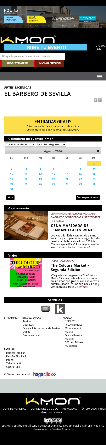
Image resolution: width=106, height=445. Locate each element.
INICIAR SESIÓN (50, 63)
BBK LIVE (70, 321)
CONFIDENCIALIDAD (15, 408)
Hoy (10, 197)
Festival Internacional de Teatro (41, 328)
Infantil (10, 360)
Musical (69, 339)
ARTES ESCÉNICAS (31, 317)
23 (94, 179)
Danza (26, 331)
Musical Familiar (15, 353)
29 (80, 184)
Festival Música (73, 324)
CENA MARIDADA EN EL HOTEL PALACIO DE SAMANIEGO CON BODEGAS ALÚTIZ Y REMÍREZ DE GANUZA (75, 217)
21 (66, 179)
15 (80, 173)
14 (66, 173)
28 (66, 184)
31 (11, 189)
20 (53, 179)
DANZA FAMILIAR (16, 356)
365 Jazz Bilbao (74, 342)
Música (69, 331)
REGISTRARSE (17, 63)
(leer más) (84, 247)
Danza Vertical (31, 335)
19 (40, 179)
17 (11, 179)
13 (53, 173)
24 (11, 184)
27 (53, 184)
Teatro (27, 321)
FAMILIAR (9, 349)
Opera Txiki (13, 367)
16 (94, 173)
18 (25, 179)
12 (40, 173)
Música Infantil (73, 328)
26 (40, 184)
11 (25, 173)
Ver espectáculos (88, 197)
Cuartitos (28, 324)
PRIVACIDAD (69, 408)
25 (25, 184)
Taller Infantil (13, 363)
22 (80, 179)
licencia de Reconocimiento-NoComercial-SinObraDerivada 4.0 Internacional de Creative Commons (67, 427)
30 (94, 184)
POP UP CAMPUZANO (62, 261)
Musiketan (71, 346)
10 (11, 173)
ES (99, 48)
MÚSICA (67, 317)
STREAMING (11, 317)
